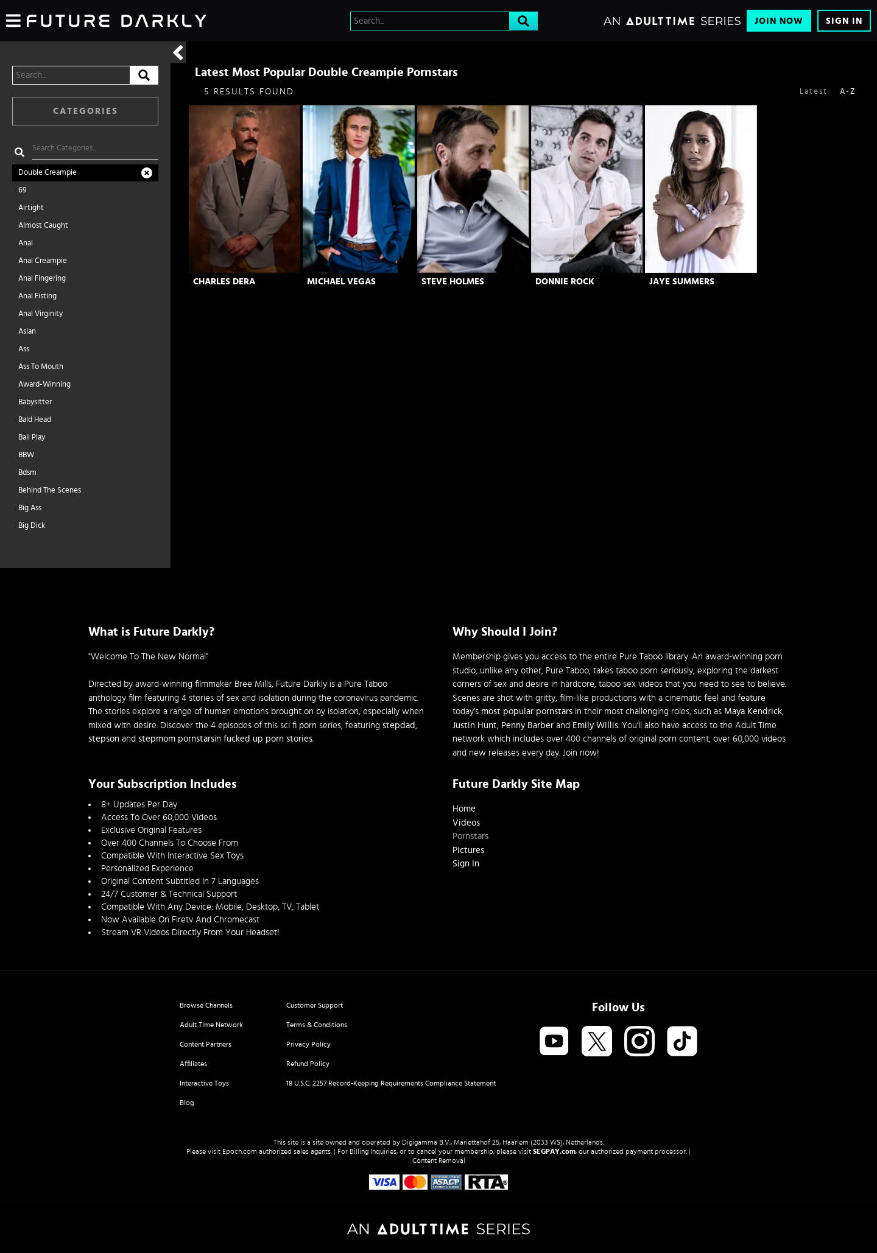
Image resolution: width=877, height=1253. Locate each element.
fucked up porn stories (268, 738)
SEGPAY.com (554, 1151)
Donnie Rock (564, 281)
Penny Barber (527, 725)
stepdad (398, 725)
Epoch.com (239, 1151)
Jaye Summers (681, 281)
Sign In (844, 21)
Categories (85, 111)
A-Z (848, 92)
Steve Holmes (452, 281)
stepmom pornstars (176, 738)
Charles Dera (224, 281)
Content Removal (438, 1160)
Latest (814, 92)
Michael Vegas (341, 281)
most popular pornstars (526, 711)
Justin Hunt (475, 725)
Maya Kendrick (753, 711)
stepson (103, 738)
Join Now (779, 21)
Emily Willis (595, 725)
